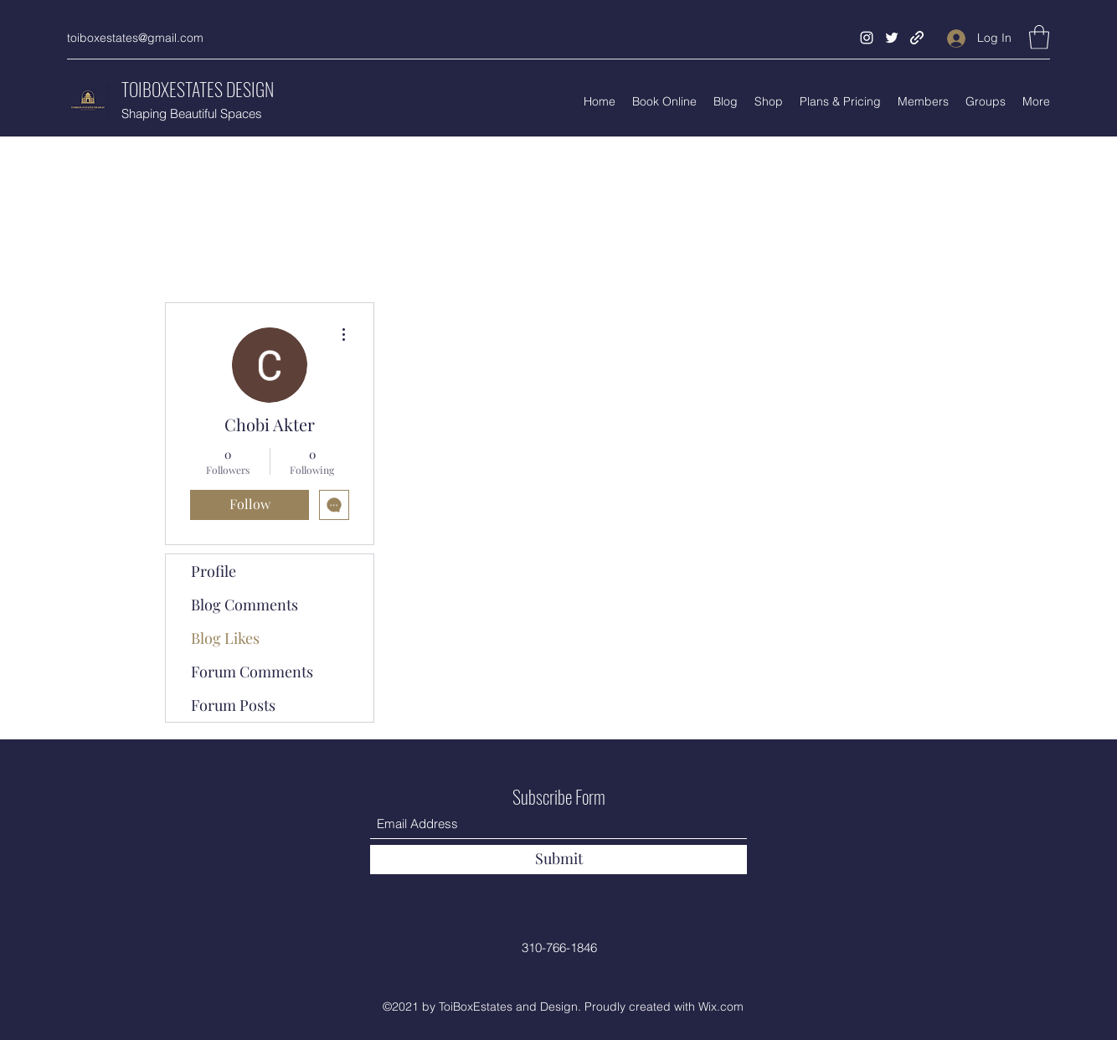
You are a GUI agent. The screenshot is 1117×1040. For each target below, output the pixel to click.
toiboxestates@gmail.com (135, 37)
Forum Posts (233, 705)
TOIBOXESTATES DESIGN (197, 88)
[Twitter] (891, 37)
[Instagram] (866, 37)
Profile (213, 571)
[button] (1039, 37)
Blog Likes (225, 638)
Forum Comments (252, 672)
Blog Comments (244, 605)
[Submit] (558, 859)
